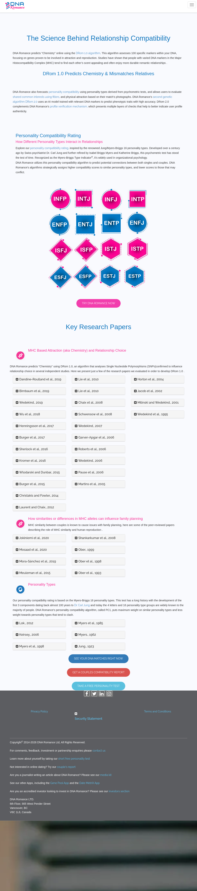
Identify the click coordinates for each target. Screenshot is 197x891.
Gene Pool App (59, 853)
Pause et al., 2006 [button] (89, 543)
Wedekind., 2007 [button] (88, 496)
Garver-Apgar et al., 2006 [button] (94, 508)
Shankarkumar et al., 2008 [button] (95, 608)
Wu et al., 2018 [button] (28, 484)
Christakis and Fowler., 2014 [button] (37, 566)
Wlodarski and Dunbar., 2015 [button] (38, 543)
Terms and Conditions (157, 781)
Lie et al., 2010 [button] (86, 450)
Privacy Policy (39, 781)
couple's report (66, 837)
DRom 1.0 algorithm (88, 53)
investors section (119, 861)
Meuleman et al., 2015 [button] (33, 643)
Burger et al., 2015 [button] (30, 554)
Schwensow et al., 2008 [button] (93, 484)
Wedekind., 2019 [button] (29, 473)
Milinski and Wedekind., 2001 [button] (156, 473)
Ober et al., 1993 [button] (88, 643)
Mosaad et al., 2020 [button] (31, 620)
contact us (99, 821)
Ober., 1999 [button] (84, 620)
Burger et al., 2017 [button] (30, 508)
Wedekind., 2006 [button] (88, 531)
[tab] (39, 450)
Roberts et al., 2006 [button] (90, 519)
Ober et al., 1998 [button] (88, 631)
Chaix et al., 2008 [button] (89, 473)
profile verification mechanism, (69, 176)
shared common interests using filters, (36, 167)
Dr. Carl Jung (82, 675)
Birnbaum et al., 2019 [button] (32, 461)
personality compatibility (64, 162)
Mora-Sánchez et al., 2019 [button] (36, 631)
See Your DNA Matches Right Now (98, 728)
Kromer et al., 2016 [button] (31, 531)
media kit (105, 845)
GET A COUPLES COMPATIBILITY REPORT (99, 742)
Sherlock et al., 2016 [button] (32, 519)
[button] (98, 786)
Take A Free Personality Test (98, 756)
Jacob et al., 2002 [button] (148, 461)
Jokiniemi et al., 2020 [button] (32, 608)
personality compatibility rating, (50, 218)
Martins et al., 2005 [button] (90, 554)
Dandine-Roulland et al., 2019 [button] (38, 450)
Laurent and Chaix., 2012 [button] (35, 577)
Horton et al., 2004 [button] (149, 450)
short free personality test (74, 829)
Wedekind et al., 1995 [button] (151, 484)
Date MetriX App (89, 853)
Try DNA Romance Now (98, 373)
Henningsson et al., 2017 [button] (35, 496)
